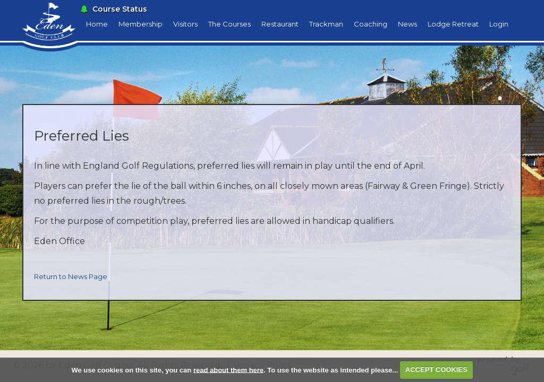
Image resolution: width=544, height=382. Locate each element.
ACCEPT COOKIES (436, 370)
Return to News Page (70, 276)
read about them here (228, 370)
